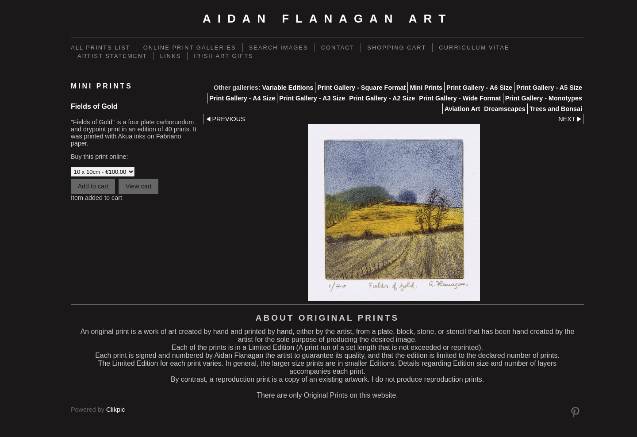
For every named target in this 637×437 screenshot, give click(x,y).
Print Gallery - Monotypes (543, 98)
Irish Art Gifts (223, 56)
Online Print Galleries (189, 47)
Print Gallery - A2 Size (382, 98)
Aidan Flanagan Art (327, 18)
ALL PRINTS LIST (100, 47)
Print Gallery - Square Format (361, 87)
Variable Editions (287, 87)
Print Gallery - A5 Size (549, 87)
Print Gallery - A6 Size (479, 87)
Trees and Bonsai (556, 108)
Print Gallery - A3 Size (312, 98)
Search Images (278, 47)
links (170, 56)
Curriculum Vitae (474, 47)
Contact (338, 47)
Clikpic (115, 409)
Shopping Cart (396, 47)
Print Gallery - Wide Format (460, 98)
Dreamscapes (505, 108)
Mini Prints (426, 87)
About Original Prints (327, 317)
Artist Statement (112, 56)
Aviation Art (462, 108)
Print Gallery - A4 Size (242, 98)
